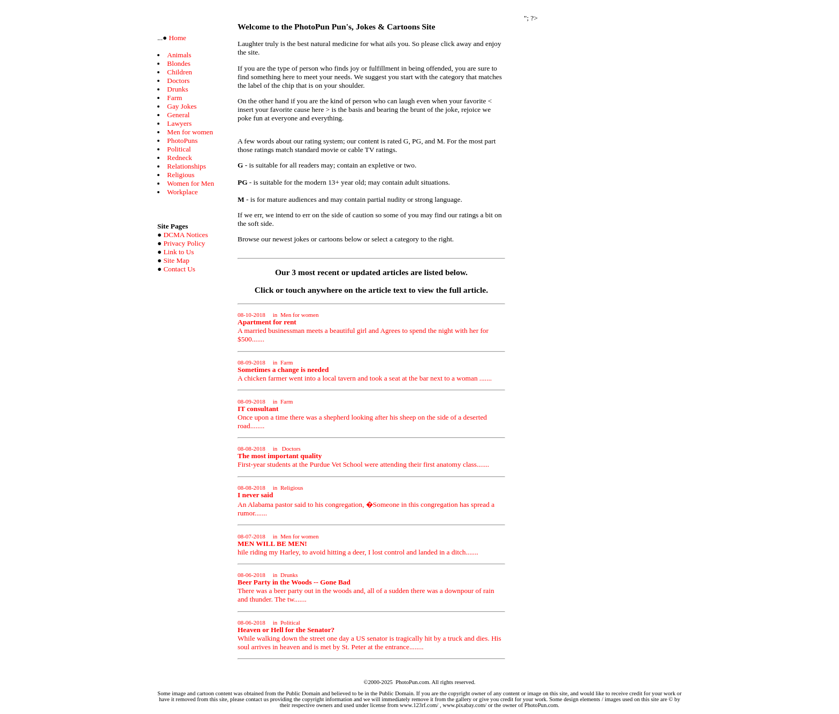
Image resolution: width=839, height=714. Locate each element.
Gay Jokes (181, 106)
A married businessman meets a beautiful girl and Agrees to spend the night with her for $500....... (363, 327)
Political (178, 149)
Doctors (178, 81)
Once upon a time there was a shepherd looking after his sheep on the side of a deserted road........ (362, 414)
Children (179, 72)
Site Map (176, 260)
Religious (180, 175)
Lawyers (179, 123)
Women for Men (190, 183)
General (178, 115)
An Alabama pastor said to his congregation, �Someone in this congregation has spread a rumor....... (366, 500)
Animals (179, 55)
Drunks (177, 89)
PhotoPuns (182, 140)
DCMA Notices (185, 235)
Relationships (186, 166)
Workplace (182, 192)
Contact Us (179, 269)
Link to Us (178, 252)
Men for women (190, 132)
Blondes (178, 63)
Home (176, 38)
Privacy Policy (184, 243)
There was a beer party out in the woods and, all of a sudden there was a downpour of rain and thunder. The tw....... (366, 587)
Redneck (179, 158)
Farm (174, 98)
